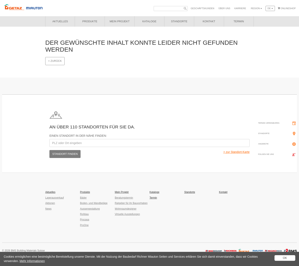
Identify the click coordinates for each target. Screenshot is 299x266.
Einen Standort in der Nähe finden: (78, 135)
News (48, 208)
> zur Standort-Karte (236, 152)
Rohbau (84, 214)
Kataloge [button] (149, 21)
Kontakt (223, 192)
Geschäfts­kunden (202, 8)
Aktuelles (60, 21)
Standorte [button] (179, 21)
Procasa (84, 219)
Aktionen (50, 203)
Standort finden (65, 153)
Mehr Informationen (32, 261)
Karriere (240, 8)
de (270, 8)
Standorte (189, 192)
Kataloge (154, 192)
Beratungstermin (124, 197)
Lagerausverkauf (54, 197)
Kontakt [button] (209, 21)
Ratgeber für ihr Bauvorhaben (131, 203)
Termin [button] (239, 21)
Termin (153, 197)
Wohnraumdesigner (126, 208)
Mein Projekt (120, 21)
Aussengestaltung (90, 208)
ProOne (84, 225)
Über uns (224, 8)
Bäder (83, 197)
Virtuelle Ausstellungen (127, 214)
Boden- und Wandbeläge (93, 203)
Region (256, 8)
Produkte (89, 21)
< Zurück (55, 60)
